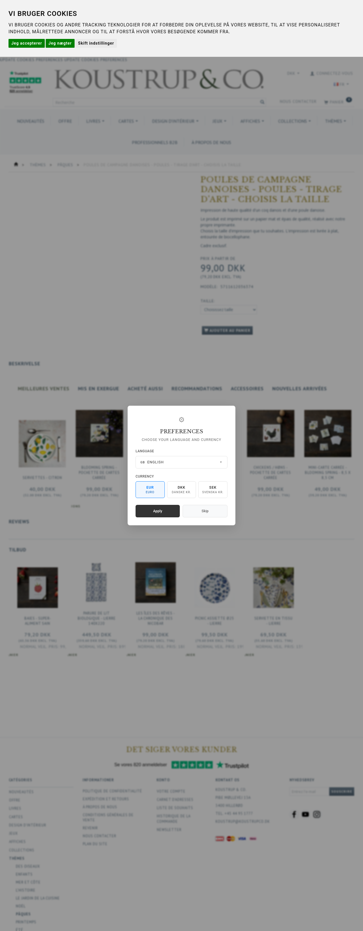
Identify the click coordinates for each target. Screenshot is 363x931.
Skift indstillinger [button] (96, 43)
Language (145, 451)
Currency (145, 476)
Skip (205, 511)
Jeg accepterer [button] (26, 43)
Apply (157, 511)
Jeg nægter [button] (60, 43)
